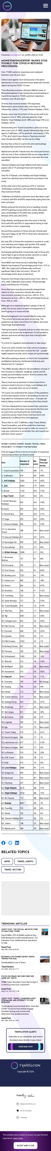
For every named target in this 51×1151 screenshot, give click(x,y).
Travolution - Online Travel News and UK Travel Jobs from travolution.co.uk (25, 1065)
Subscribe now (25, 1047)
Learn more (18, 1138)
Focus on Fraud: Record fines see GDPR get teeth (17, 977)
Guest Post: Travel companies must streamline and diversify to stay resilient (18, 1000)
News (7, 862)
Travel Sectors (12, 870)
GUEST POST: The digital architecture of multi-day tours (19, 930)
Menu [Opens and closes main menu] (45, 6)
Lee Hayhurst (16, 55)
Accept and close (25, 1146)
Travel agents (25, 862)
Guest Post (6, 947)
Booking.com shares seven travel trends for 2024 (18, 958)
